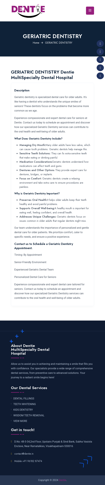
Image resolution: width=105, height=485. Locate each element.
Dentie (62, 480)
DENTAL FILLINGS (23, 398)
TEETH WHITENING (24, 404)
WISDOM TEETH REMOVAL (28, 415)
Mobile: (28, 461)
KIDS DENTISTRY (23, 409)
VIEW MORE (20, 421)
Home (36, 43)
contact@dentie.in (23, 454)
